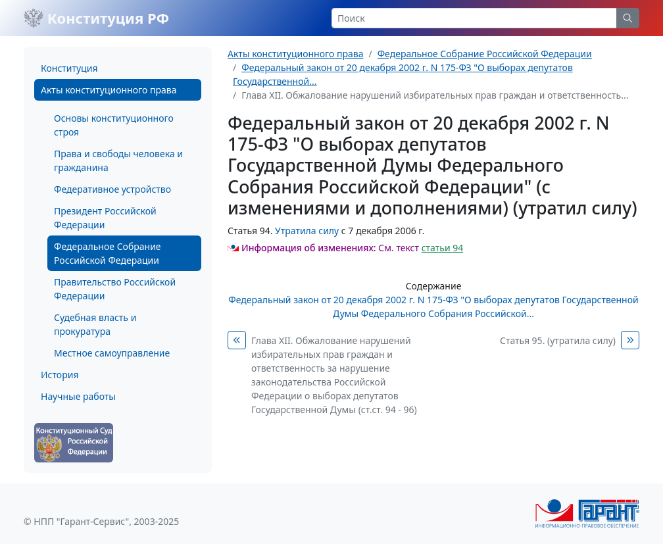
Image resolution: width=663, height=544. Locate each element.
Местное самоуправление (112, 353)
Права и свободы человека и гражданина (118, 160)
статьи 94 (443, 247)
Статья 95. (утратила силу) (558, 340)
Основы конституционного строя (114, 125)
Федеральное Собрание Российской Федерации (107, 253)
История (59, 374)
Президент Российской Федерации (105, 218)
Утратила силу (307, 230)
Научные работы (78, 396)
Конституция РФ (96, 18)
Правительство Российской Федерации (115, 289)
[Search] (474, 18)
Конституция (69, 68)
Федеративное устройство (112, 189)
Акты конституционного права (108, 90)
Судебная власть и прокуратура (95, 324)
